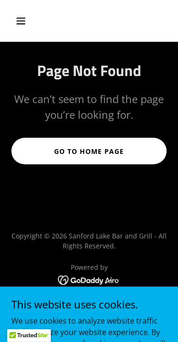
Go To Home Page (89, 151)
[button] (29, 20)
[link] (89, 279)
